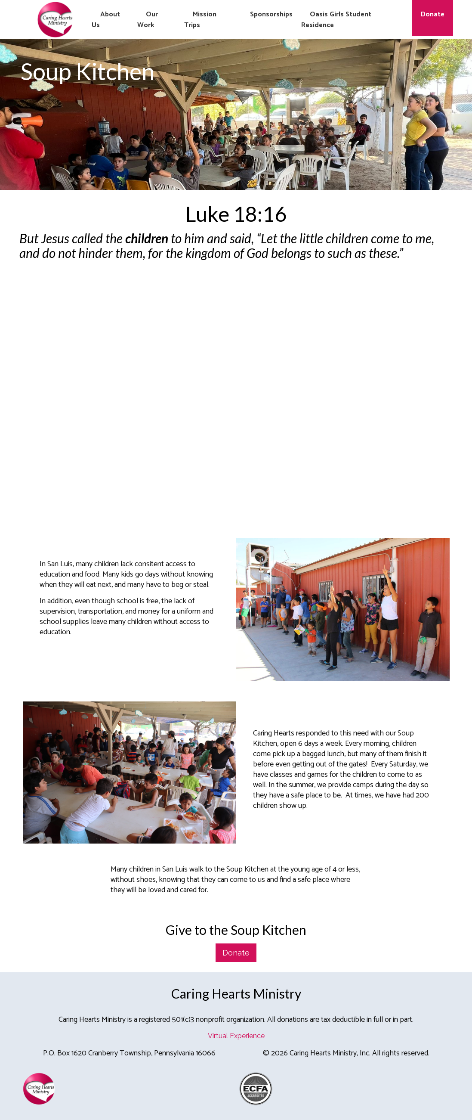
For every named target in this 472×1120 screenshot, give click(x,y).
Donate (236, 952)
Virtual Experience (236, 1036)
